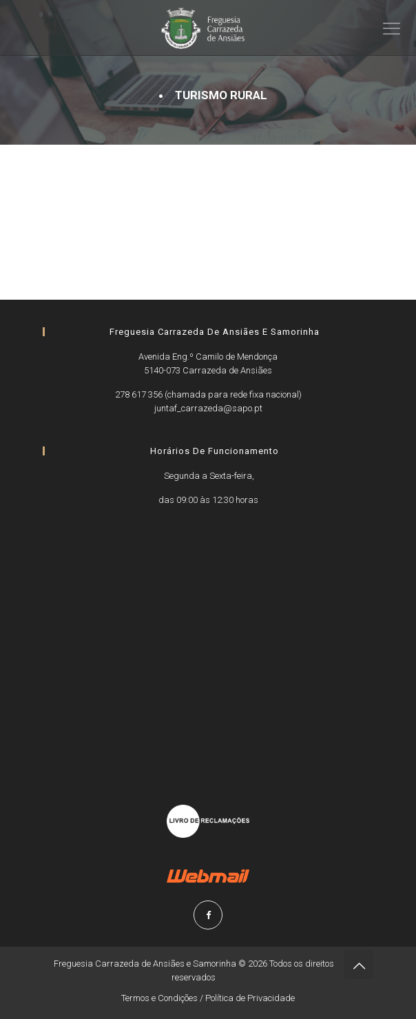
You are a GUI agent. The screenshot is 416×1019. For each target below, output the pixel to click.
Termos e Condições (159, 998)
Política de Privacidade (250, 998)
